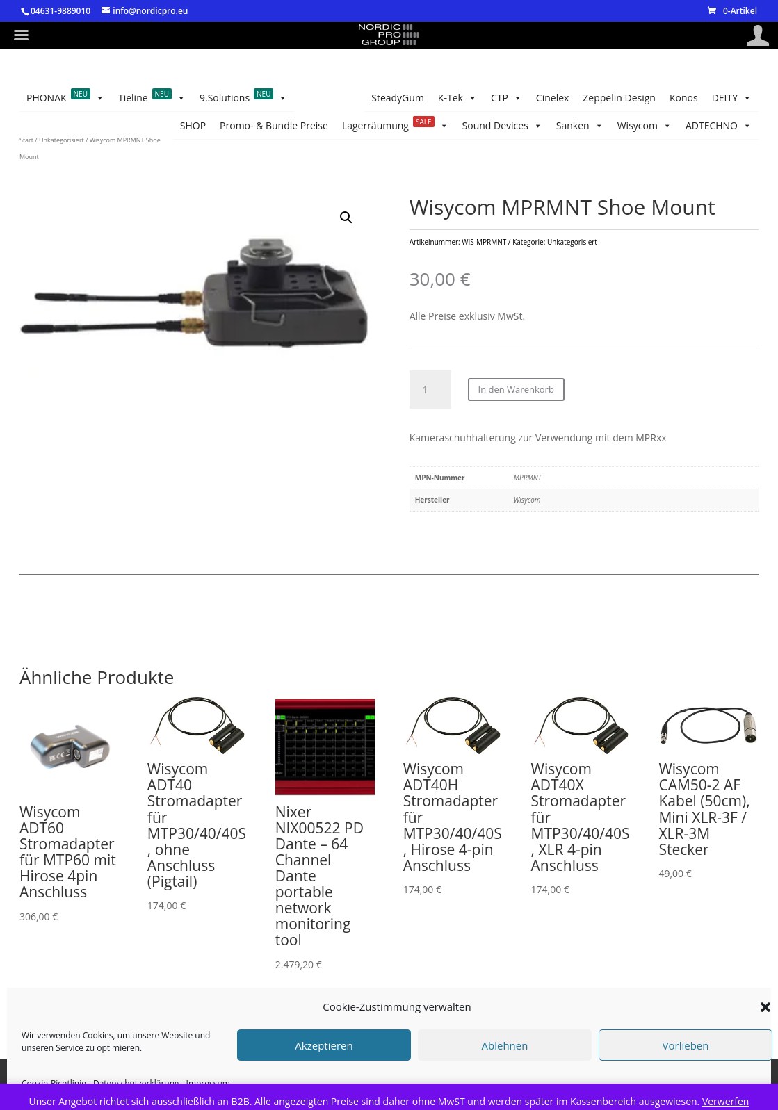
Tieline (152, 126)
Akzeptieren (323, 1045)
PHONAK (65, 126)
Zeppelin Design (623, 125)
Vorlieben (686, 1045)
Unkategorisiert (61, 167)
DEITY (510, 126)
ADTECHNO (213, 98)
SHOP (739, 97)
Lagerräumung (536, 98)
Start (26, 167)
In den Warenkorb (516, 401)
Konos (558, 125)
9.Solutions (244, 126)
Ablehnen (505, 1045)
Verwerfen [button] (725, 1101)
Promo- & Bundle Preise (657, 97)
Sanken (351, 98)
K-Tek (79, 98)
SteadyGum (139, 97)
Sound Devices (429, 98)
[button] (765, 1007)
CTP (736, 126)
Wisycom (287, 98)
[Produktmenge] (430, 401)
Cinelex (690, 125)
